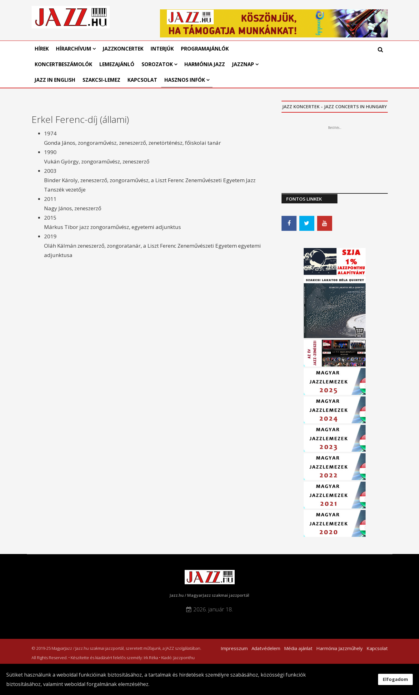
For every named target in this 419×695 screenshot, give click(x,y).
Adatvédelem (266, 648)
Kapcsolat (142, 79)
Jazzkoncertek (123, 48)
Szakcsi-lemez (101, 79)
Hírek (42, 48)
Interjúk (162, 48)
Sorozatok (157, 64)
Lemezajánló (116, 64)
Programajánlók (205, 48)
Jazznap (243, 64)
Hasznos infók (184, 79)
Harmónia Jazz (204, 64)
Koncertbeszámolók (63, 64)
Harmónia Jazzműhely (339, 648)
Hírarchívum (74, 48)
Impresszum (234, 648)
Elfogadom (395, 679)
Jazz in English (55, 79)
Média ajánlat (298, 648)
